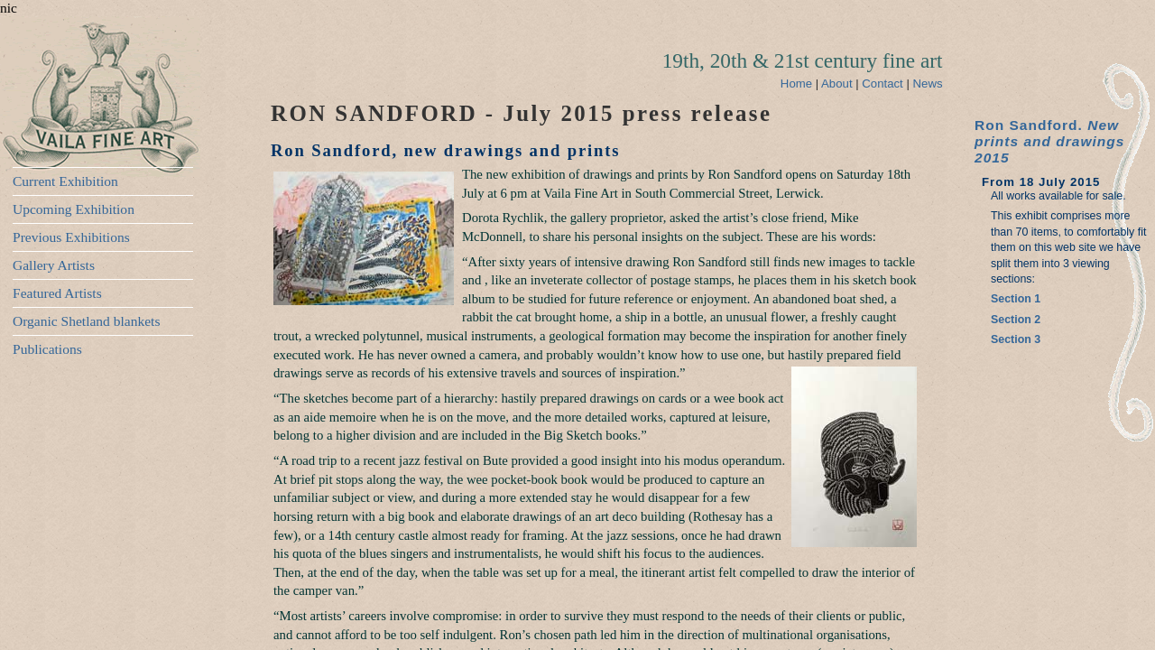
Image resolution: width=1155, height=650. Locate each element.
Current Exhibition (65, 181)
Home (796, 83)
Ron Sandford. (1049, 141)
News (928, 83)
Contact (884, 83)
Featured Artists (57, 293)
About (838, 83)
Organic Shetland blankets (86, 321)
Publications (47, 349)
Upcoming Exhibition (73, 209)
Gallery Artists (54, 265)
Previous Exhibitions (71, 237)
